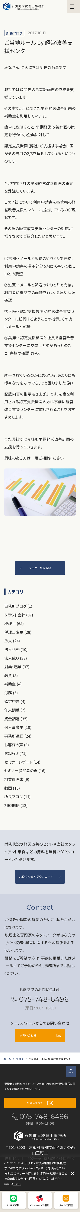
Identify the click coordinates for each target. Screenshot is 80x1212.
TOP (69, 1072)
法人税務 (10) (16, 649)
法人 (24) (12, 640)
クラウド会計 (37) (18, 615)
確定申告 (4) (14, 701)
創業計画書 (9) (16, 779)
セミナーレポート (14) (22, 762)
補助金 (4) (13, 684)
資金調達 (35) (16, 718)
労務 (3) (11, 692)
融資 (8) (11, 675)
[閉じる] (72, 1173)
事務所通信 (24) (17, 736)
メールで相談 (66, 1205)
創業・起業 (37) (16, 666)
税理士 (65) (14, 623)
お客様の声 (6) (16, 744)
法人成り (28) (15, 658)
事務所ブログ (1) (18, 606)
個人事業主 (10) (17, 727)
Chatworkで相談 (39, 1205)
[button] (73, 6)
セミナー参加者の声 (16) (24, 770)
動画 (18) (12, 788)
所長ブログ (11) (17, 796)
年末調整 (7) (14, 710)
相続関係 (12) (16, 805)
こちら (17, 1184)
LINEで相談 (13, 1205)
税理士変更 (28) (17, 632)
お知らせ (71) (15, 753)
